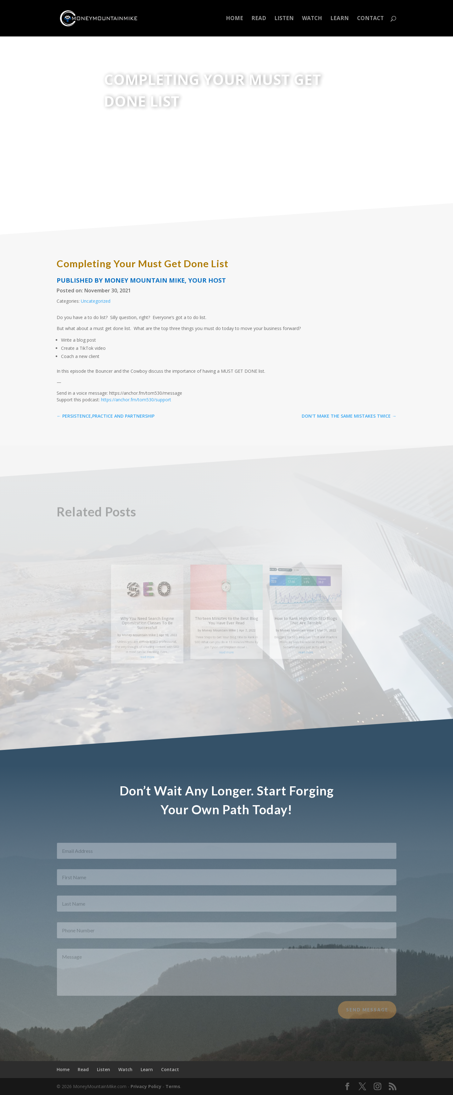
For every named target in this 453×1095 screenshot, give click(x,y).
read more (165, 647)
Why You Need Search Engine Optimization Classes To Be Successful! (166, 621)
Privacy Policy (146, 1086)
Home (234, 19)
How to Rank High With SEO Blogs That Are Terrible (286, 620)
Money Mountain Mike (159, 630)
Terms (172, 1086)
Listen (284, 19)
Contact (370, 19)
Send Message (367, 1015)
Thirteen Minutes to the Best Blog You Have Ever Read (226, 620)
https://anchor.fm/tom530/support (136, 400)
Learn (339, 19)
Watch (312, 19)
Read (258, 19)
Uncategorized (95, 301)
